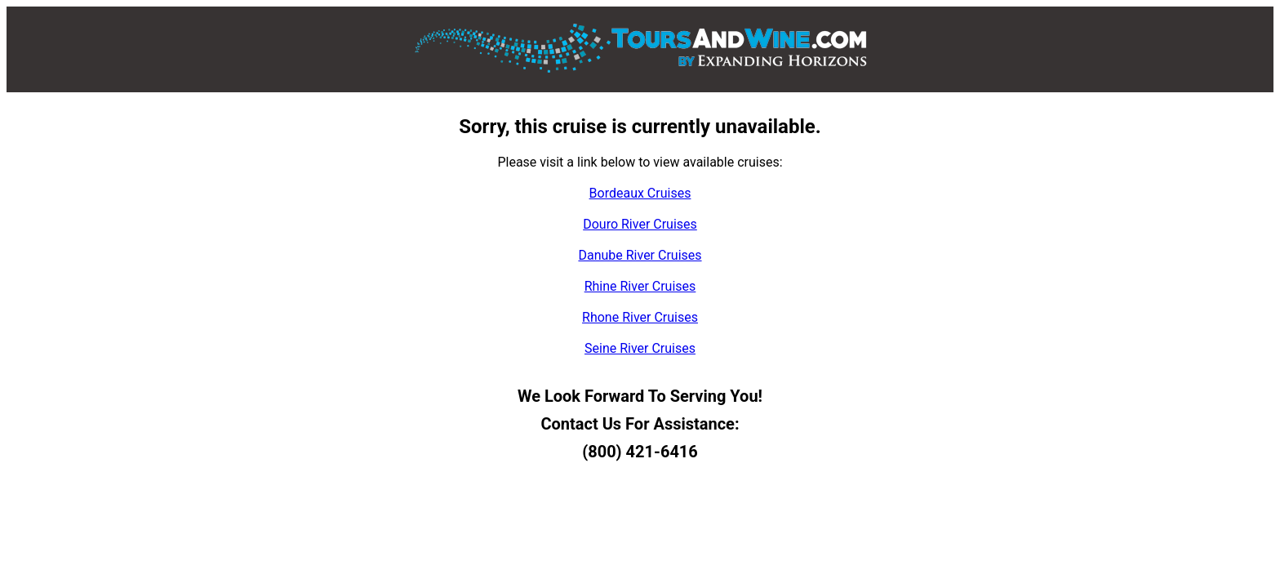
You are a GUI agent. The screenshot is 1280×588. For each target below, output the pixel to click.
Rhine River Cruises (640, 286)
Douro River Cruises (640, 224)
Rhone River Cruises (640, 317)
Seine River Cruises (640, 348)
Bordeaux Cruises (640, 193)
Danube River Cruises (639, 255)
